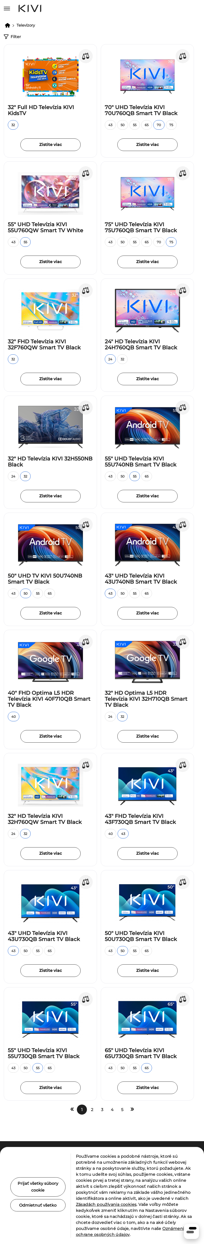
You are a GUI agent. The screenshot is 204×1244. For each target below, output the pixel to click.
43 (110, 125)
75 (171, 125)
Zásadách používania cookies (106, 1204)
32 (13, 125)
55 (134, 125)
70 (159, 125)
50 (123, 125)
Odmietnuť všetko (38, 1205)
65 (146, 125)
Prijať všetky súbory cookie (38, 1187)
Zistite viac (50, 144)
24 (110, 359)
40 (13, 717)
